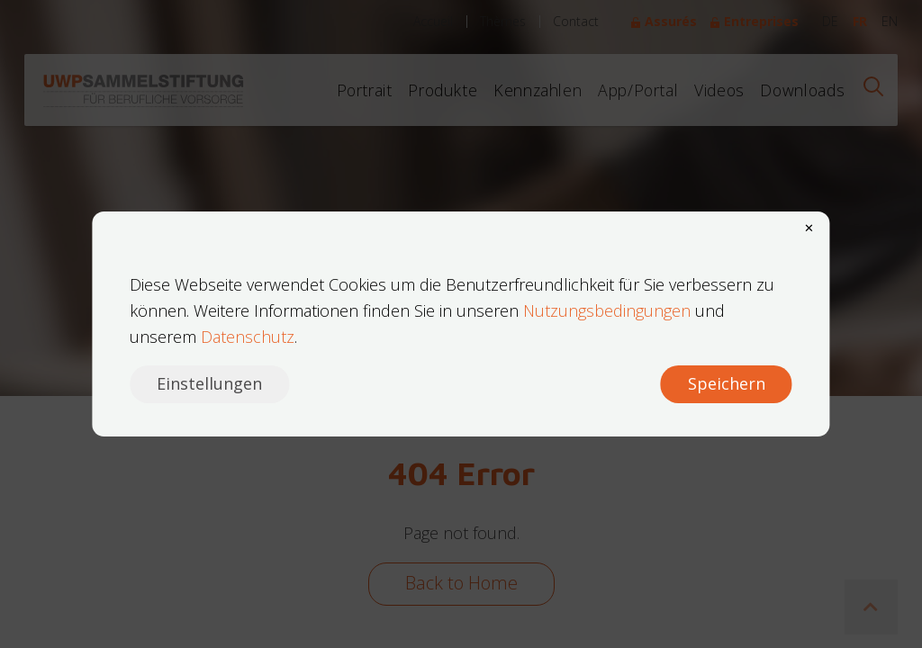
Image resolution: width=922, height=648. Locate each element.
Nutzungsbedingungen (607, 310)
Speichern (726, 383)
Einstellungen (209, 383)
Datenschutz (247, 336)
